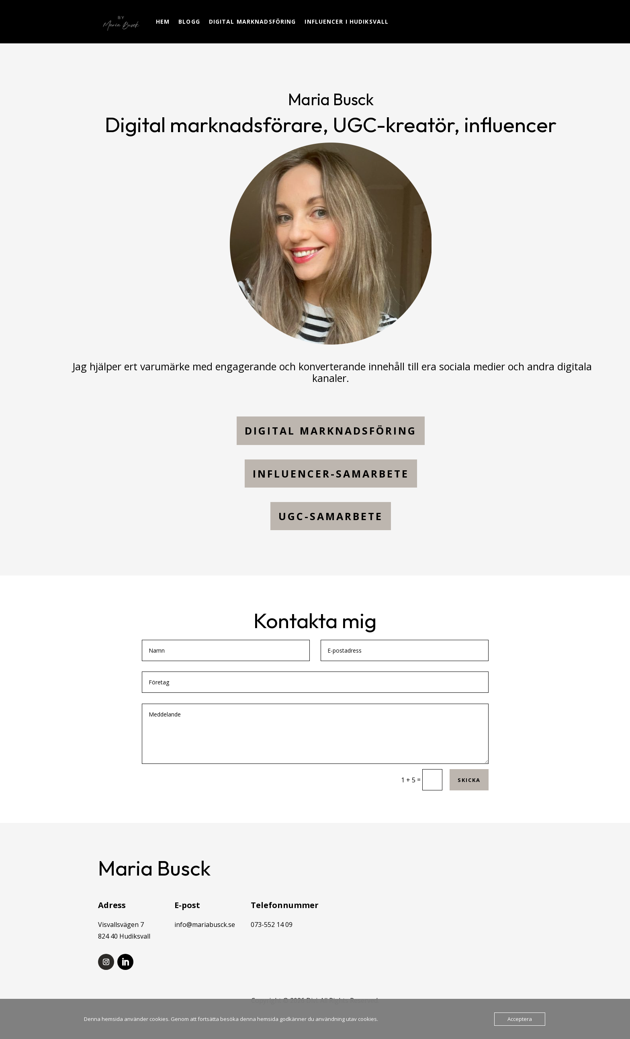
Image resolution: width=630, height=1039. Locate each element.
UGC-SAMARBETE (330, 516)
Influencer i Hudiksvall (347, 21)
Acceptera (519, 1019)
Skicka (469, 780)
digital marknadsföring (331, 430)
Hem (163, 21)
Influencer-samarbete (331, 473)
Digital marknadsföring (252, 21)
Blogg (189, 21)
